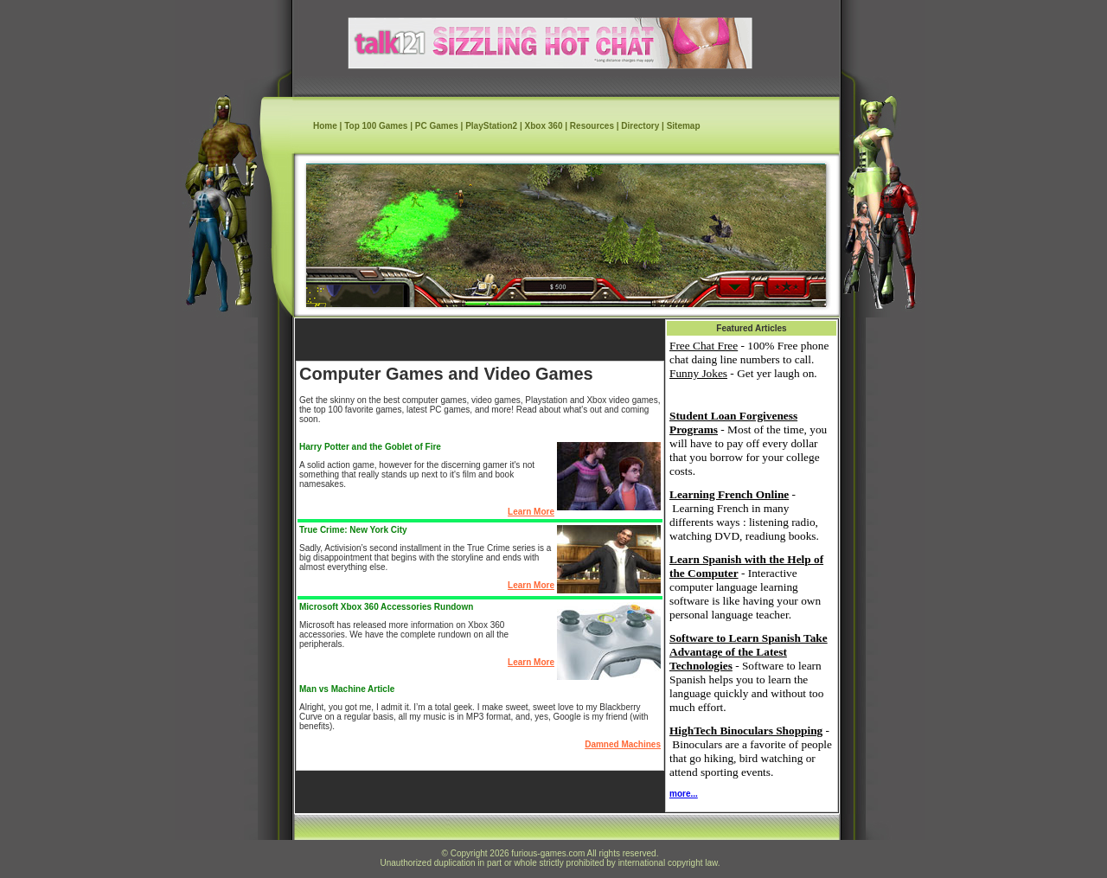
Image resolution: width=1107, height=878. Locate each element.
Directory (640, 126)
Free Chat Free (703, 345)
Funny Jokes (698, 373)
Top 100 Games (375, 126)
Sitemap (684, 126)
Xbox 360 (544, 126)
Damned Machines (623, 744)
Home (325, 126)
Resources (592, 126)
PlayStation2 (491, 126)
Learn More (531, 511)
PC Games (436, 126)
